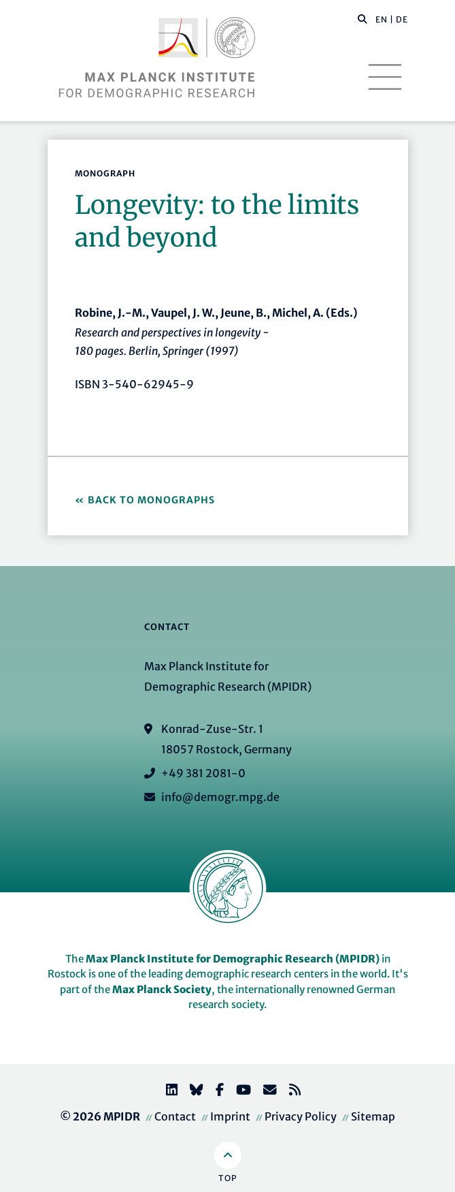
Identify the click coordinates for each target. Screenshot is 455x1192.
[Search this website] (355, 20)
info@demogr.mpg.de (220, 797)
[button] (362, 18)
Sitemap (373, 1116)
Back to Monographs (151, 500)
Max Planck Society (162, 989)
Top (227, 1178)
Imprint (230, 1116)
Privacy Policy (301, 1116)
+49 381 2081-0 (203, 773)
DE (402, 19)
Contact (175, 1116)
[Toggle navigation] (385, 77)
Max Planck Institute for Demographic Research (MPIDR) (233, 958)
